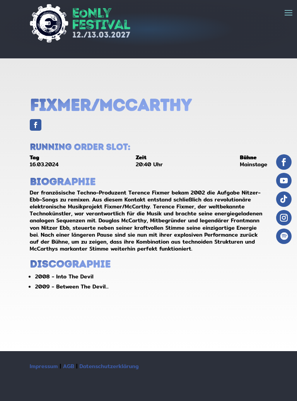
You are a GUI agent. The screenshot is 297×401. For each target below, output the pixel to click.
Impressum (44, 366)
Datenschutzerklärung (108, 366)
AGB (68, 366)
